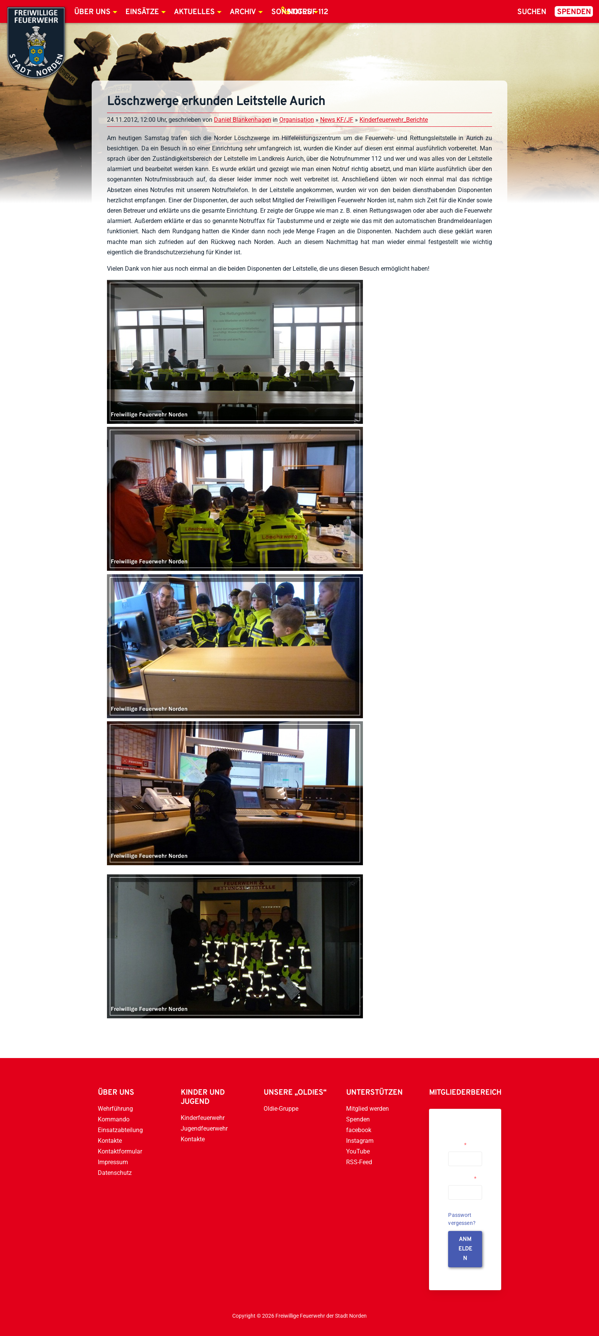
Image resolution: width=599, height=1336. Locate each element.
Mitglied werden (367, 1108)
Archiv (243, 12)
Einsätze (142, 12)
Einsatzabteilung (120, 1130)
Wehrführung (115, 1108)
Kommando (114, 1119)
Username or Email (463, 1142)
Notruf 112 (308, 12)
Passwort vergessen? (462, 1219)
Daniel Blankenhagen (242, 119)
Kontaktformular (120, 1151)
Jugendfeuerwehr (204, 1128)
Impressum (113, 1162)
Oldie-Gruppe (281, 1108)
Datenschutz (115, 1172)
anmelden (465, 1249)
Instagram (360, 1140)
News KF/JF (336, 119)
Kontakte (110, 1140)
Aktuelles (194, 12)
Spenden (574, 12)
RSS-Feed (359, 1162)
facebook (358, 1130)
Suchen (531, 12)
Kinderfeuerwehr (203, 1117)
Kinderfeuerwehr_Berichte (393, 119)
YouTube (358, 1151)
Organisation (296, 119)
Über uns (92, 12)
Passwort (462, 1178)
